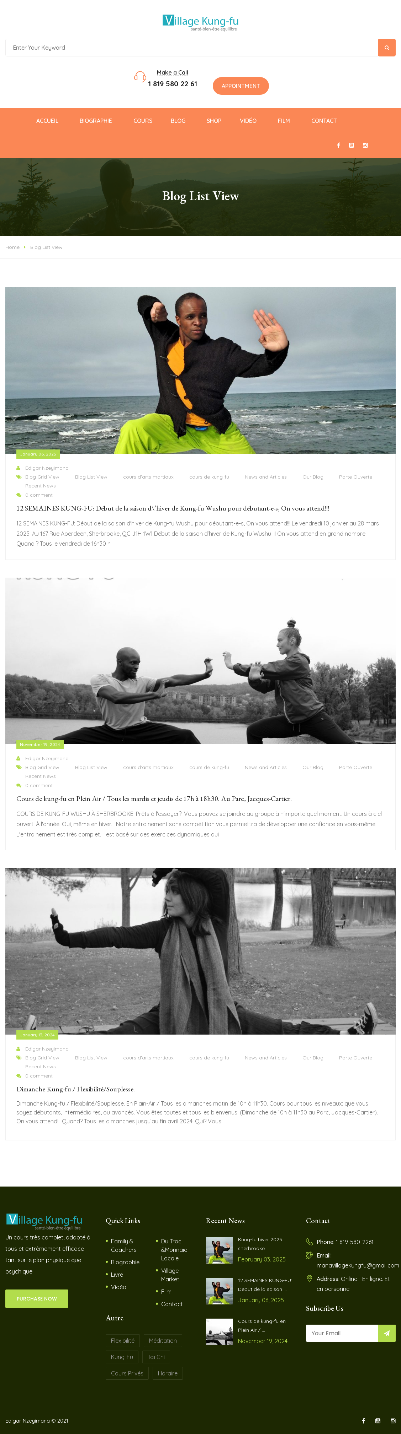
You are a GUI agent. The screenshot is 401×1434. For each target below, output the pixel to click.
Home (12, 247)
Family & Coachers (124, 1245)
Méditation (163, 1340)
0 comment (34, 495)
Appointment (241, 85)
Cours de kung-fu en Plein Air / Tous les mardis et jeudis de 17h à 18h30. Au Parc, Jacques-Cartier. (154, 798)
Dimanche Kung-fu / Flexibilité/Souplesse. (75, 1089)
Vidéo (248, 120)
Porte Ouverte (355, 477)
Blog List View (46, 247)
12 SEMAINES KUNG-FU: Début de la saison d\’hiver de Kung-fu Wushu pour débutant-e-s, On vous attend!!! (172, 508)
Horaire (168, 1373)
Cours (142, 120)
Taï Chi (156, 1357)
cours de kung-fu (209, 477)
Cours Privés (127, 1373)
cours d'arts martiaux (148, 477)
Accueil (47, 120)
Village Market (170, 1275)
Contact (324, 120)
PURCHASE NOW (37, 1298)
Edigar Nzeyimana (42, 468)
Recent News (40, 485)
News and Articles (266, 477)
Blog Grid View (42, 477)
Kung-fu (122, 1357)
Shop (214, 120)
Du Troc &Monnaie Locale (174, 1250)
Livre (117, 1274)
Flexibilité (122, 1340)
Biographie (96, 120)
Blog (178, 120)
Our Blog (312, 477)
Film (284, 120)
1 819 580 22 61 (172, 83)
